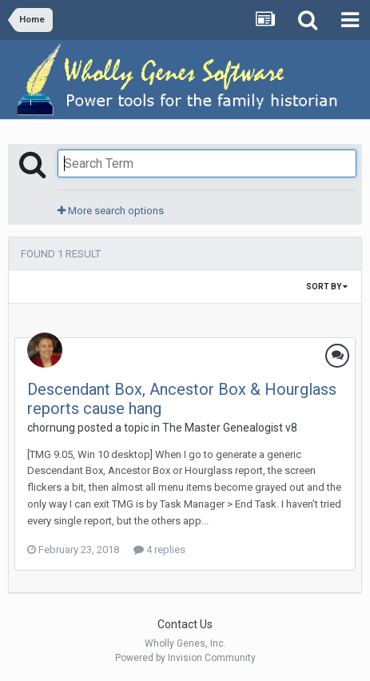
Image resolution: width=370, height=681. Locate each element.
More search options (111, 211)
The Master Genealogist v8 (229, 427)
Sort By (327, 286)
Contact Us (185, 624)
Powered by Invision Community (185, 657)
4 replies (159, 550)
